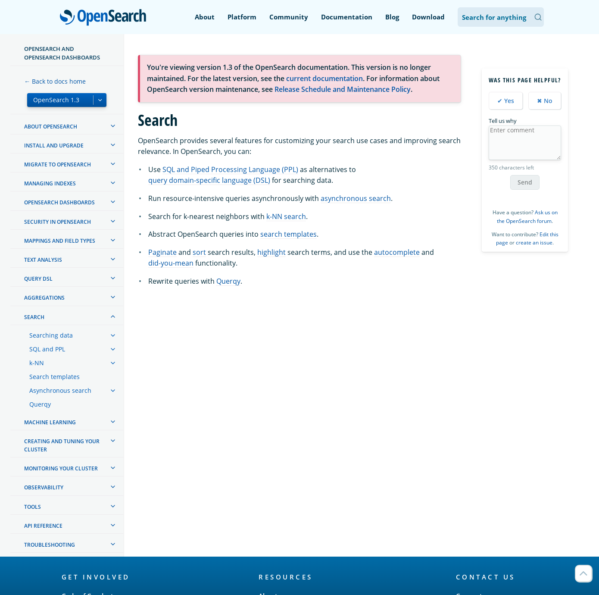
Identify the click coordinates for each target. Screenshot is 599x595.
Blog (392, 17)
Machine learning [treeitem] (50, 422)
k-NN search (286, 216)
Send (525, 182)
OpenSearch (105, 18)
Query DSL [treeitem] (38, 278)
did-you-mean (170, 263)
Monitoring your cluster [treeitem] (61, 468)
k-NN (36, 363)
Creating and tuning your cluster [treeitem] (62, 445)
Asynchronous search (60, 390)
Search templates (54, 377)
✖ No (544, 101)
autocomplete (397, 252)
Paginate (162, 252)
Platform (242, 17)
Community (288, 17)
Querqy (40, 404)
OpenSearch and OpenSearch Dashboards (62, 53)
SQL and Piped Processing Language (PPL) (230, 169)
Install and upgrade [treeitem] (54, 145)
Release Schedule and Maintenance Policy (343, 89)
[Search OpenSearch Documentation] (501, 17)
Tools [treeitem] (32, 506)
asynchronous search (356, 198)
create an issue (534, 242)
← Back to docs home (55, 81)
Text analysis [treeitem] (43, 259)
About (205, 17)
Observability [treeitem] (43, 487)
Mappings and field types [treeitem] (59, 240)
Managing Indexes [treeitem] (50, 183)
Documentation (346, 17)
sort (199, 252)
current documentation (324, 78)
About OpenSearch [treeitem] (50, 126)
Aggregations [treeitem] (44, 297)
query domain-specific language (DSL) (209, 180)
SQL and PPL (47, 349)
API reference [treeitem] (43, 525)
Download (428, 17)
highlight (271, 252)
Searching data (51, 335)
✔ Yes (505, 101)
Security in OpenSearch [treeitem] (57, 221)
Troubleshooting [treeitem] (49, 544)
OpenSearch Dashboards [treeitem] (59, 202)
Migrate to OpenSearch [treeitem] (57, 164)
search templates (288, 234)
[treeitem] (113, 126)
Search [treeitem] (34, 317)
